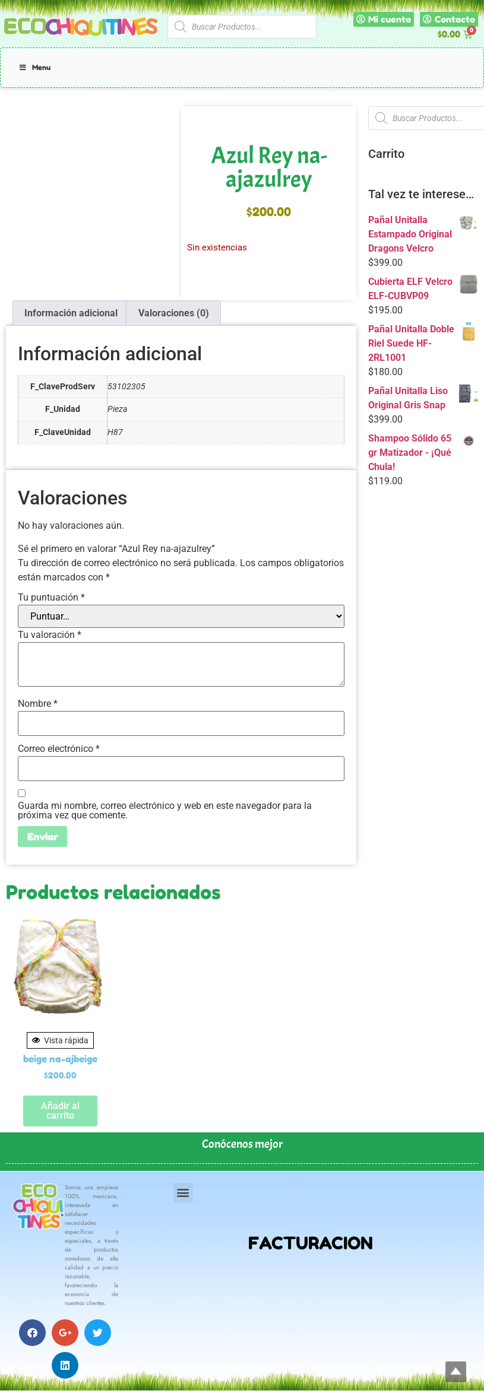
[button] (183, 1192)
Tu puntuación (51, 597)
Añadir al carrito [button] (60, 1110)
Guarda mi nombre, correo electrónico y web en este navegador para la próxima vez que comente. (165, 810)
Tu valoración (49, 635)
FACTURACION (310, 1243)
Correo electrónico (59, 749)
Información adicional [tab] (71, 313)
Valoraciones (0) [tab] (173, 313)
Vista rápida (60, 1040)
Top (455, 1371)
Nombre (38, 704)
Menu (34, 67)
